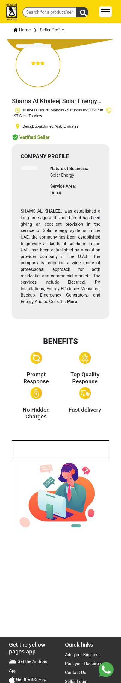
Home (22, 30)
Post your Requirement (87, 663)
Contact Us (75, 672)
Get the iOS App (30, 679)
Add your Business (83, 654)
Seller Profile (52, 30)
